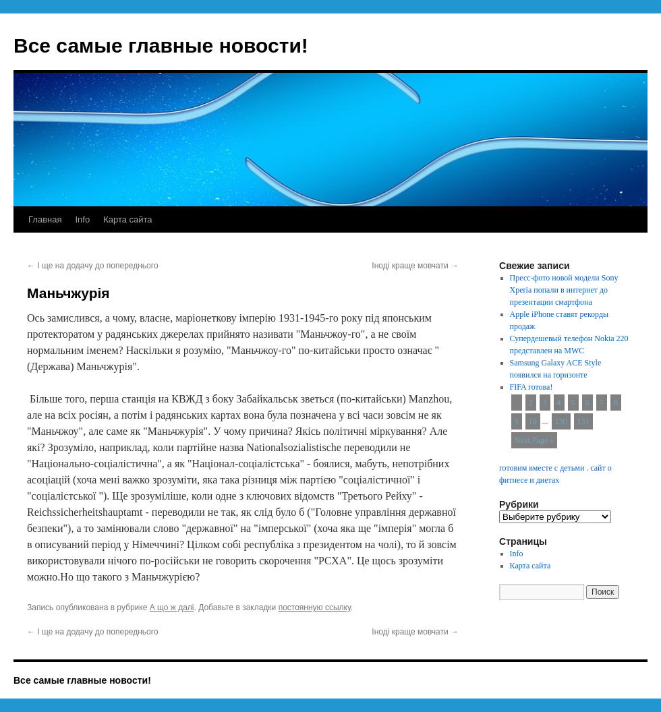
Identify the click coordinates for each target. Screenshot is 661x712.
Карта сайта (127, 219)
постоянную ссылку (315, 607)
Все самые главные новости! (160, 45)
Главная (44, 219)
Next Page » (534, 440)
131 (583, 421)
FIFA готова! (531, 387)
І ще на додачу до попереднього (93, 265)
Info (82, 219)
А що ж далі (172, 607)
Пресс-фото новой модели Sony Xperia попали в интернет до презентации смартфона (564, 290)
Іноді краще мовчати (415, 265)
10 (533, 421)
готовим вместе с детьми (541, 468)
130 (561, 421)
